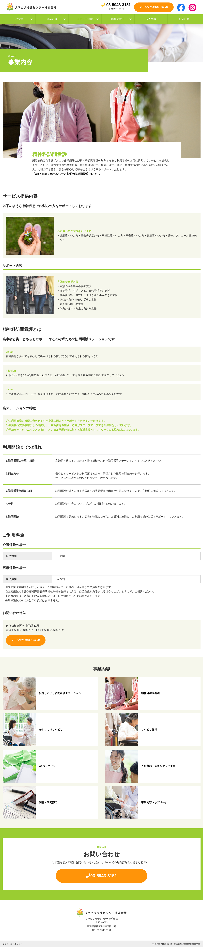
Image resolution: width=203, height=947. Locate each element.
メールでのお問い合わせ (153, 7)
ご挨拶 (24, 19)
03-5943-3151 (116, 4)
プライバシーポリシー (12, 944)
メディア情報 (88, 19)
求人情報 (151, 19)
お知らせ (184, 19)
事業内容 (56, 19)
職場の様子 (121, 19)
